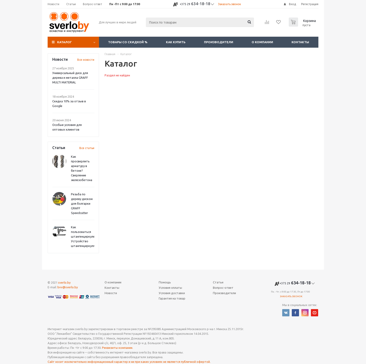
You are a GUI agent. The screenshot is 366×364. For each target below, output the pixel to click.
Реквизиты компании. (117, 347)
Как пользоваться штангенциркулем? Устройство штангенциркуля (84, 236)
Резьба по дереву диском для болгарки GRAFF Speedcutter (82, 203)
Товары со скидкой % (128, 42)
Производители (218, 42)
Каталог (64, 42)
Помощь (165, 282)
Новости (111, 293)
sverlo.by (64, 282)
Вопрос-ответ (223, 287)
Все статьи (86, 148)
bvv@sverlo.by (67, 287)
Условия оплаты (170, 287)
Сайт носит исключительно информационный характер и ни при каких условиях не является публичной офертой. (129, 361)
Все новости (85, 59)
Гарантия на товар (172, 298)
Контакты (300, 42)
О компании (262, 42)
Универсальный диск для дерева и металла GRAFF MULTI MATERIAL (70, 77)
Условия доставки (172, 293)
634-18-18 (195, 3)
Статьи (218, 282)
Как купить (176, 42)
